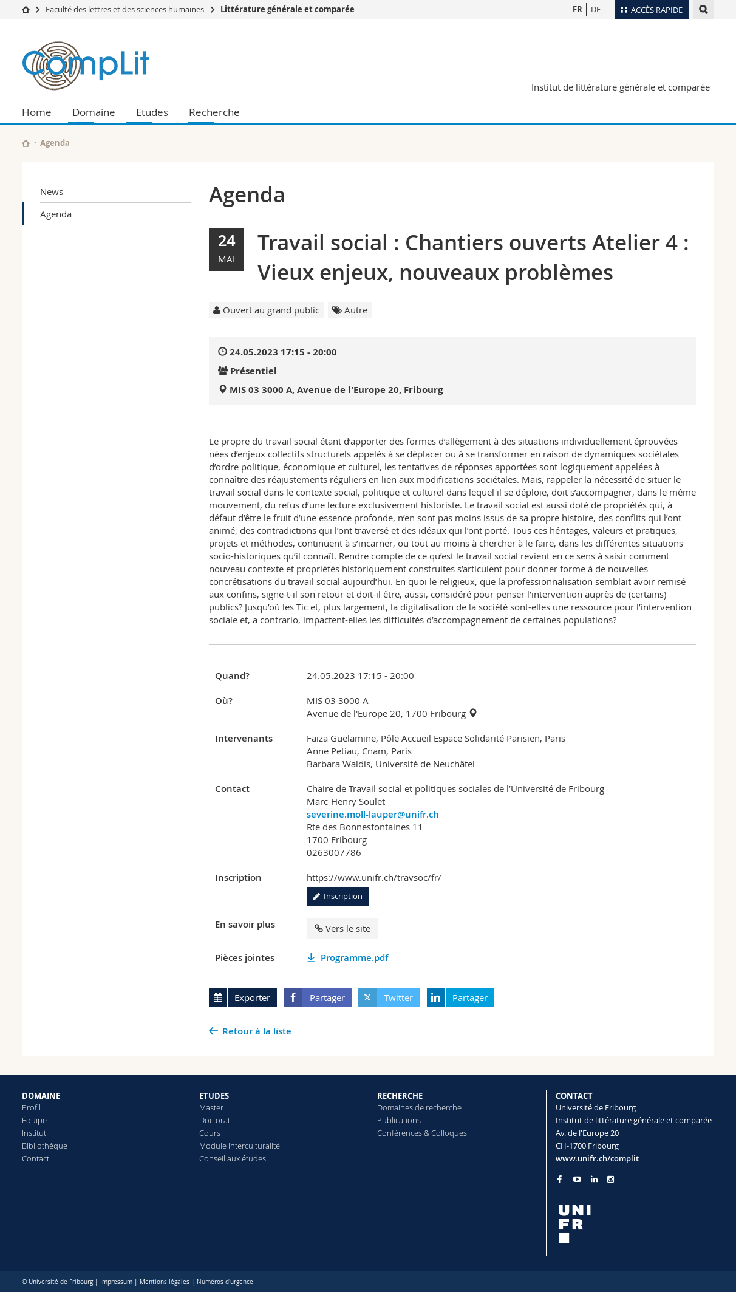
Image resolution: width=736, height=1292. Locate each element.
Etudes (152, 112)
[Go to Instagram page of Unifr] (610, 1179)
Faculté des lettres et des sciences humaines (125, 9)
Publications (399, 1120)
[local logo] (635, 1224)
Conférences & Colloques (422, 1132)
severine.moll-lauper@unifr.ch (373, 814)
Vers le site (342, 928)
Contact (35, 1158)
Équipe (34, 1120)
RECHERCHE (400, 1095)
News (51, 191)
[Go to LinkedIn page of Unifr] (594, 1179)
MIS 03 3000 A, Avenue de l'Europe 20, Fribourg (336, 389)
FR (577, 9)
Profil (31, 1107)
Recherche (214, 112)
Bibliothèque (44, 1145)
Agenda (56, 214)
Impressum (116, 1282)
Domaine (93, 112)
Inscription (338, 895)
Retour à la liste (256, 1031)
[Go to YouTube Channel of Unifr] (577, 1179)
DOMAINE (41, 1095)
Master (211, 1107)
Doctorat (214, 1120)
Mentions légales (164, 1282)
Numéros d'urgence (225, 1282)
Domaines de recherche (419, 1107)
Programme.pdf (354, 957)
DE (596, 9)
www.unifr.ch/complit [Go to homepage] (597, 1158)
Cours (209, 1132)
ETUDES (214, 1095)
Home (37, 112)
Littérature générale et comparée (287, 9)
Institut (34, 1132)
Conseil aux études (232, 1158)
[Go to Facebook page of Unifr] (560, 1179)
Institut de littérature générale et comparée (620, 87)
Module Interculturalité (239, 1145)
